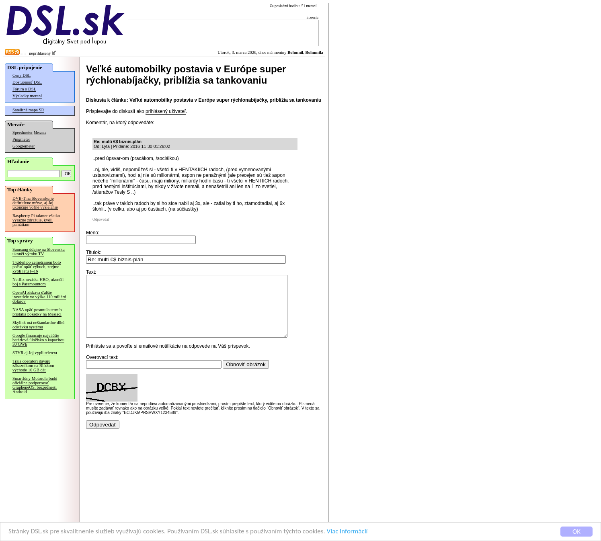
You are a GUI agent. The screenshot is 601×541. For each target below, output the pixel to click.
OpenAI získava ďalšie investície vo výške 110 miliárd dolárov (39, 296)
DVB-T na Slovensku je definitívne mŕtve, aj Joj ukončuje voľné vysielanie (35, 202)
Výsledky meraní (27, 96)
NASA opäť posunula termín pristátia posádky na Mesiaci (37, 311)
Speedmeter (22, 132)
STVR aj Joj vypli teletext (34, 352)
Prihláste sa (98, 358)
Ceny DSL (21, 75)
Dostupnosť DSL (27, 82)
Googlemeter (23, 146)
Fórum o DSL (24, 89)
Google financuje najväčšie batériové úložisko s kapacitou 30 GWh (38, 339)
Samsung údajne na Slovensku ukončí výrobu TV (38, 251)
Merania (40, 133)
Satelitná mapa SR (28, 110)
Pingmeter (21, 139)
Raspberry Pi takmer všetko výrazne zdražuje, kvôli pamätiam (36, 220)
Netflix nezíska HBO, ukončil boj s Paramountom (38, 281)
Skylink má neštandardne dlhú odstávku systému (38, 324)
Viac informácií (347, 532)
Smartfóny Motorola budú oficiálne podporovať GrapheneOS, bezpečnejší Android (34, 385)
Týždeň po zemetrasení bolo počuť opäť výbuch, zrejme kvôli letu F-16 (36, 266)
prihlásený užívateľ (166, 111)
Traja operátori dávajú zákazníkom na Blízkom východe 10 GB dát (33, 365)
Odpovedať (100, 219)
